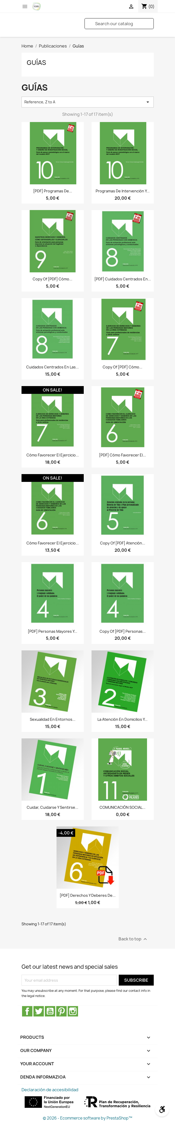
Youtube (50, 1011)
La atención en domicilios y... (122, 719)
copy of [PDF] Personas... (123, 631)
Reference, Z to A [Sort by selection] (87, 102)
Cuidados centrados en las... (52, 367)
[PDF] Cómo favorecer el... (122, 455)
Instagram (73, 1011)
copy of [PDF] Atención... (122, 543)
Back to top (133, 939)
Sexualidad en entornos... (52, 719)
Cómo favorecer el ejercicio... (52, 455)
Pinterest (61, 1011)
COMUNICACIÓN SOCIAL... (122, 807)
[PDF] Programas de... (52, 190)
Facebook (27, 1011)
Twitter (38, 1011)
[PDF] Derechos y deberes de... (88, 895)
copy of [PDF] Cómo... (52, 279)
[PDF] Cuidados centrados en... (122, 279)
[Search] (119, 23)
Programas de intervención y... (123, 190)
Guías (36, 62)
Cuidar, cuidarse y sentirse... (52, 807)
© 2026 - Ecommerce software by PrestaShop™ (87, 1118)
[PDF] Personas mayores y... (52, 631)
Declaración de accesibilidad (50, 1090)
